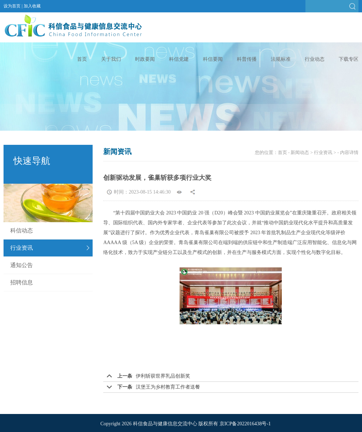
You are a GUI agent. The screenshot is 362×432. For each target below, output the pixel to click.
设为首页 (12, 6)
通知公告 (21, 265)
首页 (82, 59)
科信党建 (179, 59)
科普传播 (247, 59)
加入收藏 (32, 6)
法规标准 (281, 59)
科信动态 (21, 230)
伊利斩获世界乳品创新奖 (163, 376)
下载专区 (348, 59)
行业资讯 (21, 248)
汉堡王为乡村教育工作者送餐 (168, 387)
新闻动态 (300, 152)
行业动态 (315, 59)
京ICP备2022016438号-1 (245, 423)
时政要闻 (145, 59)
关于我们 (111, 59)
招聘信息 (21, 282)
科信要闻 (213, 59)
